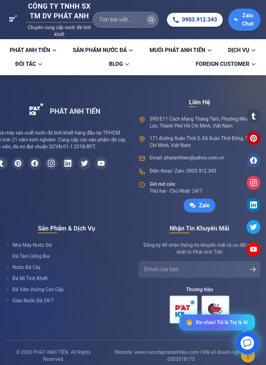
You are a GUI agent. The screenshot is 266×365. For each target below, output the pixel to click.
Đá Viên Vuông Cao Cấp (35, 289)
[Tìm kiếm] (151, 20)
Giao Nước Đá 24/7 (30, 300)
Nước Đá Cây (23, 267)
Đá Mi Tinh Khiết (27, 278)
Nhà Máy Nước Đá (29, 245)
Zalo (199, 205)
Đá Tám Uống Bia (28, 256)
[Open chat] (247, 345)
